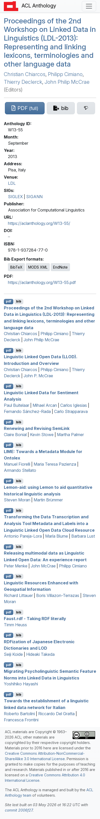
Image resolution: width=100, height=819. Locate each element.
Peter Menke (15, 565)
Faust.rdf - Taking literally (35, 618)
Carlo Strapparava (71, 411)
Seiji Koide (13, 654)
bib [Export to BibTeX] (18, 301)
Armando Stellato (20, 470)
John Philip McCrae (67, 82)
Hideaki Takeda (40, 654)
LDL (12, 183)
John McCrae (43, 565)
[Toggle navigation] (89, 6)
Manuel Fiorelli (17, 464)
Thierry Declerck (23, 82)
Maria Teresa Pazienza (55, 464)
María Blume (56, 536)
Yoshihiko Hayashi (21, 683)
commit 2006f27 (19, 810)
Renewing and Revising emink (36, 428)
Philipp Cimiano (65, 74)
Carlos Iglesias (73, 405)
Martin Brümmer (48, 499)
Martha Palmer (70, 434)
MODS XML (37, 267)
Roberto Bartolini (19, 713)
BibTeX (16, 267)
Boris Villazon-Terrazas (57, 595)
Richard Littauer (18, 595)
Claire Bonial (15, 434)
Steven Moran (17, 499)
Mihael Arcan (45, 405)
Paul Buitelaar (16, 405)
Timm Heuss (15, 624)
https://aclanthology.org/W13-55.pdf (42, 282)
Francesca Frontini (21, 719)
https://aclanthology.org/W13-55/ (39, 223)
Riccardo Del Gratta (56, 713)
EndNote (60, 267)
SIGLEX (15, 196)
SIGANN (34, 196)
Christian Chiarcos (24, 74)
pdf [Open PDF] (8, 301)
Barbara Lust (83, 536)
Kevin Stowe (42, 434)
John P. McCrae (38, 375)
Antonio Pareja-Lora (23, 536)
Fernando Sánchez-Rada (27, 411)
